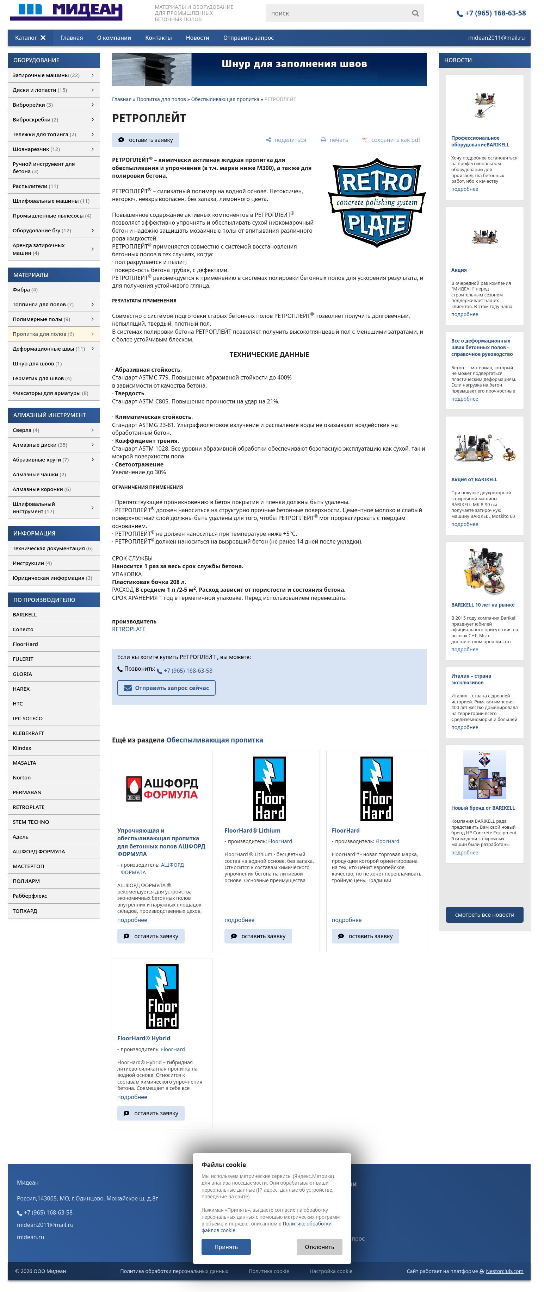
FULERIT (23, 658)
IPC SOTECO (28, 718)
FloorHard (25, 643)
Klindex (22, 747)
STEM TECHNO (31, 821)
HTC (18, 703)
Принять (226, 1247)
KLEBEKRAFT (28, 732)
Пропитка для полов (161, 99)
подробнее (132, 920)
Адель (21, 836)
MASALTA (24, 762)
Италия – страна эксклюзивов (471, 679)
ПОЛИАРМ (26, 880)
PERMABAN (27, 792)
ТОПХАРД (25, 910)
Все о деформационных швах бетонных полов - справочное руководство (482, 347)
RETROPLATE (28, 806)
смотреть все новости (485, 914)
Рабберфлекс (30, 895)
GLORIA (22, 673)
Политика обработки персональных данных (174, 1271)
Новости (197, 38)
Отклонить (319, 1247)
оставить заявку (151, 140)
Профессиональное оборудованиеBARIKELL (480, 141)
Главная (71, 38)
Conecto (23, 629)
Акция (459, 269)
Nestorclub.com (505, 1271)
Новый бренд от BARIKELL (483, 807)
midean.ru (30, 1237)
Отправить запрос (248, 38)
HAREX (21, 688)
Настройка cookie (331, 1271)
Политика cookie (269, 1271)
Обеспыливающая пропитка (225, 99)
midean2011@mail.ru (496, 38)
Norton (22, 777)
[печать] (334, 140)
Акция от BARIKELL (474, 479)
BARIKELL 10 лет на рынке (483, 604)
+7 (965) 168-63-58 (491, 13)
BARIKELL (25, 614)
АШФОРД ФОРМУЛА (39, 851)
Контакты (158, 38)
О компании (114, 38)
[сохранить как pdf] (391, 140)
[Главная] (66, 19)
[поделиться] (286, 140)
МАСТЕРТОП (28, 866)
